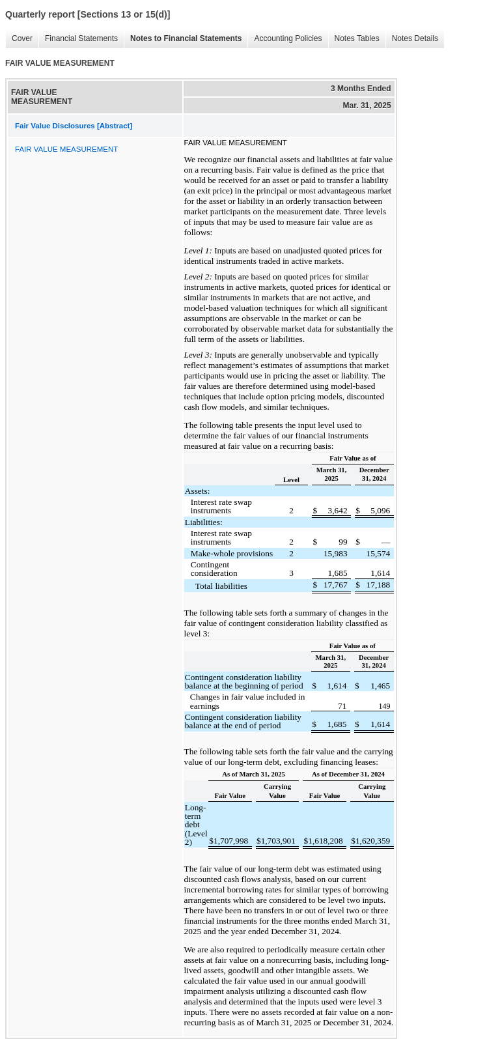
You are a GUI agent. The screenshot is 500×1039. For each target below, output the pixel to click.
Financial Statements (78, 39)
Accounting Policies (284, 39)
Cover (19, 39)
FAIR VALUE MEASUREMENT (66, 149)
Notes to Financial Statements (183, 39)
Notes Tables (354, 39)
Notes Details (411, 39)
